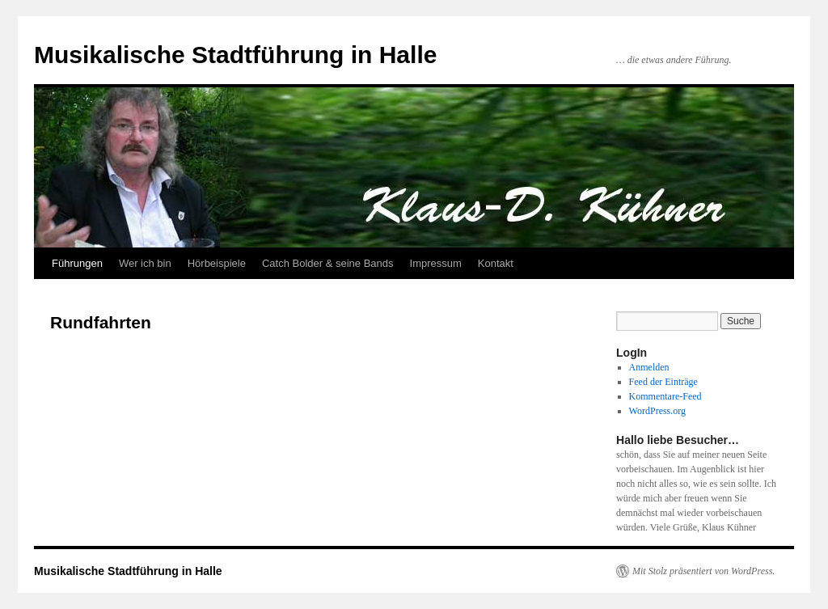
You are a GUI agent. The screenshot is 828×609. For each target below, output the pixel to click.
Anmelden (649, 367)
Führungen (77, 263)
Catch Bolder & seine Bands (328, 263)
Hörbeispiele (217, 263)
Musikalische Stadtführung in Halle (235, 54)
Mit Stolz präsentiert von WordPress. (703, 571)
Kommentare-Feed (665, 396)
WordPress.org (657, 411)
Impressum (436, 263)
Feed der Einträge (663, 381)
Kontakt (495, 263)
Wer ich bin (145, 263)
